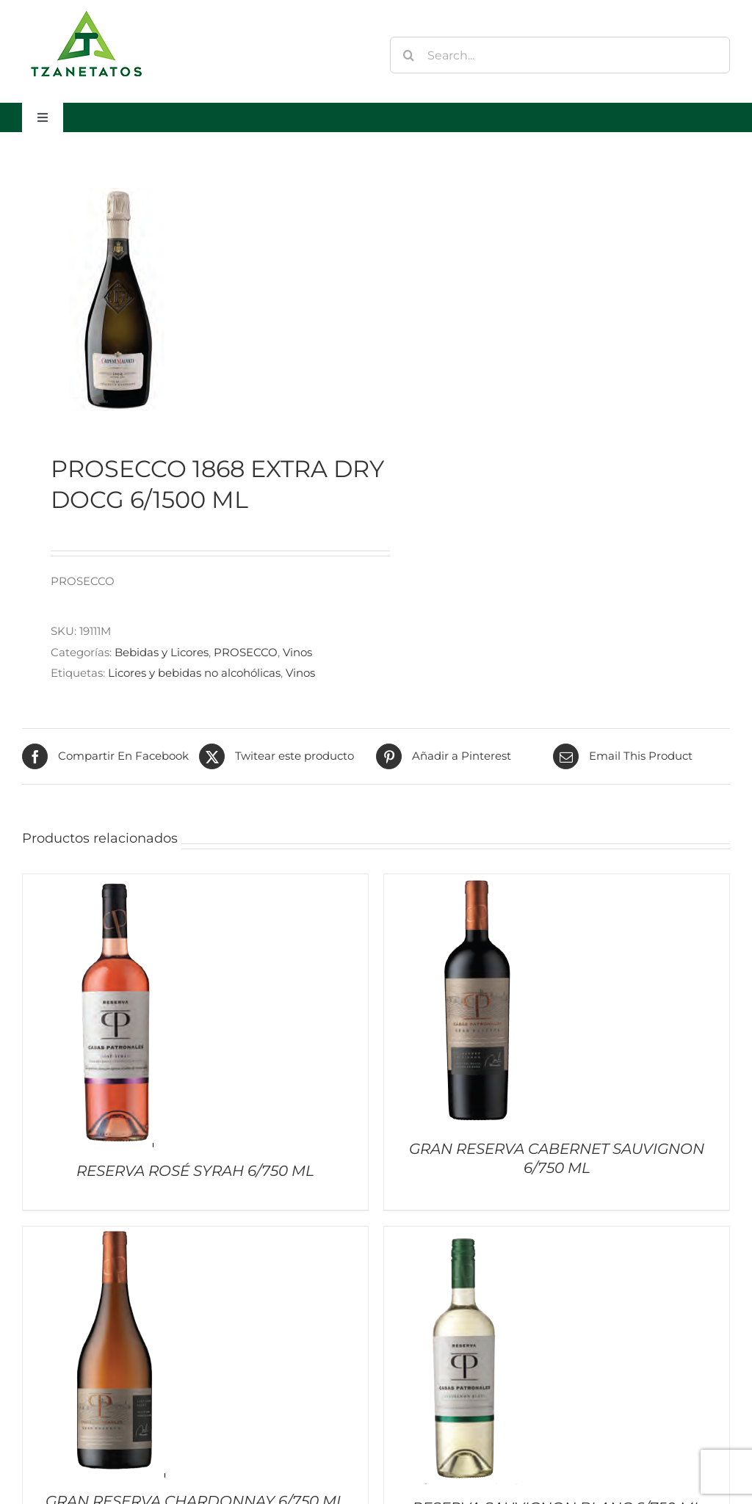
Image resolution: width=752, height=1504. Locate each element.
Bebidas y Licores (162, 652)
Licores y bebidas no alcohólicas (194, 673)
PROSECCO (246, 652)
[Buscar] (408, 55)
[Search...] (560, 55)
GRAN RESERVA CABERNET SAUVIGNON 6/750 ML (556, 1158)
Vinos (297, 652)
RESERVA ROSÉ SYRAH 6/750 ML (195, 1171)
